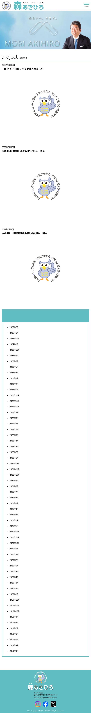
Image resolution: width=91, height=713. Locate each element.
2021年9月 (14, 481)
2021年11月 (15, 469)
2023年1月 (14, 390)
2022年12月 (15, 395)
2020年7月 (14, 560)
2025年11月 (15, 339)
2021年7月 (14, 492)
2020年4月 (14, 577)
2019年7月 (14, 628)
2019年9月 (14, 617)
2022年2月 (14, 452)
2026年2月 (14, 327)
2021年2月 (14, 520)
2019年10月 (15, 611)
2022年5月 (14, 435)
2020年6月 (14, 566)
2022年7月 (14, 424)
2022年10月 (15, 407)
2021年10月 (15, 475)
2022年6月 (14, 429)
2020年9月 (14, 549)
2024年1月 (14, 344)
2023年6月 (14, 361)
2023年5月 (14, 367)
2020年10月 (15, 543)
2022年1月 (14, 458)
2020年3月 (14, 583)
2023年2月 (14, 384)
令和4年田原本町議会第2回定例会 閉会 (23, 151)
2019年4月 (14, 645)
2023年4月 (14, 373)
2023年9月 (14, 356)
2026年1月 (14, 333)
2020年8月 (14, 554)
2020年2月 (14, 589)
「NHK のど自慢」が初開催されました (22, 69)
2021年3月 (14, 515)
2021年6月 (14, 498)
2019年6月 (14, 634)
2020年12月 (15, 532)
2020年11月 (15, 537)
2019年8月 (14, 623)
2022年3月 (14, 447)
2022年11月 (15, 401)
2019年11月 (15, 606)
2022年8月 (14, 418)
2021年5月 (14, 503)
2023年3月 (14, 378)
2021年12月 (15, 464)
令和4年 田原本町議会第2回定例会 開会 (24, 233)
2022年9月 (14, 412)
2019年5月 (14, 640)
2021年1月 (14, 526)
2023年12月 (15, 350)
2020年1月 (14, 594)
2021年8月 (14, 486)
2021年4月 (14, 509)
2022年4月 (14, 441)
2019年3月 (14, 651)
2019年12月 (15, 600)
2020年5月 (14, 571)
